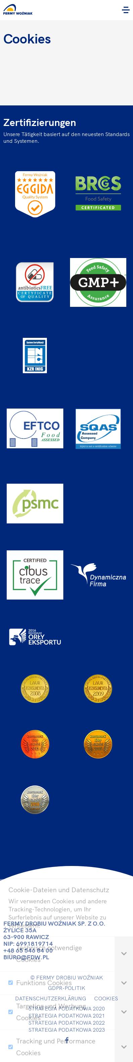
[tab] (124, 965)
